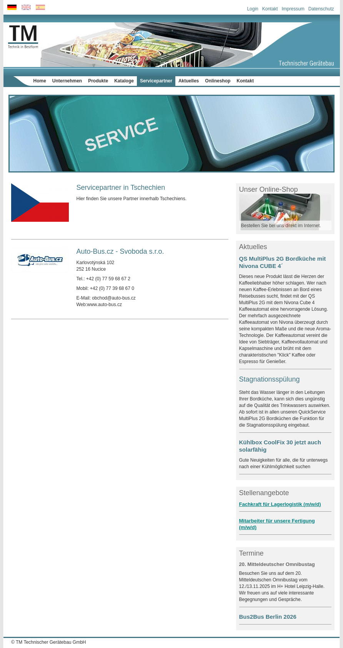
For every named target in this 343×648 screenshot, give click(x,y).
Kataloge (124, 81)
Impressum (292, 9)
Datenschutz (321, 9)
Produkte (98, 81)
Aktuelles (188, 81)
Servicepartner (156, 81)
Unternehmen (67, 81)
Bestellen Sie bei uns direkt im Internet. (281, 225)
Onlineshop (217, 81)
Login (252, 9)
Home (39, 81)
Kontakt (270, 9)
